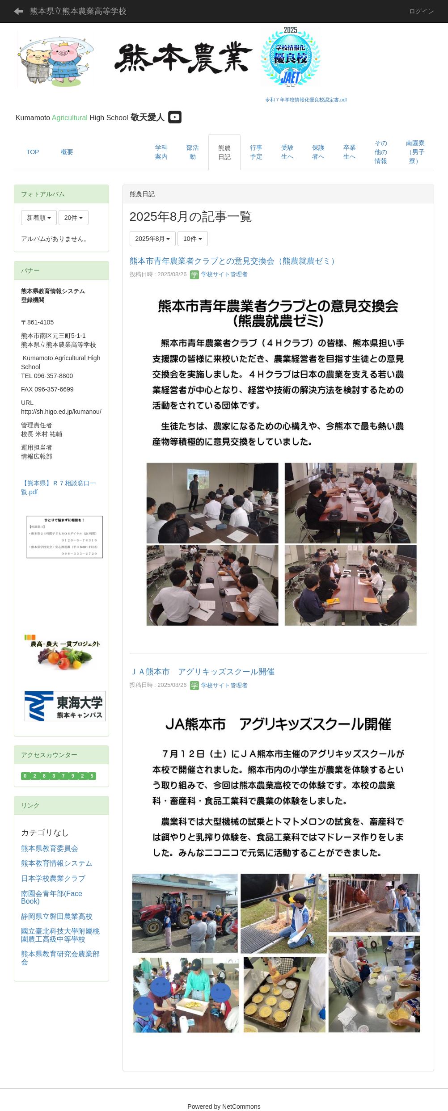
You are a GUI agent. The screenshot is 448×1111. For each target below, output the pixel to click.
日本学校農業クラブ (53, 878)
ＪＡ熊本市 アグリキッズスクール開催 (202, 671)
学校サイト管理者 (219, 274)
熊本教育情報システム (57, 863)
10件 (192, 238)
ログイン (421, 11)
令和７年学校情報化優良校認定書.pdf (306, 99)
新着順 (39, 217)
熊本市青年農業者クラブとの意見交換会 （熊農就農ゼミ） (234, 261)
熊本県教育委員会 (49, 848)
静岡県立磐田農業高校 (57, 916)
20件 (73, 217)
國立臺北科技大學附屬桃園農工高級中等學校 (60, 935)
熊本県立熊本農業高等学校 (78, 11)
